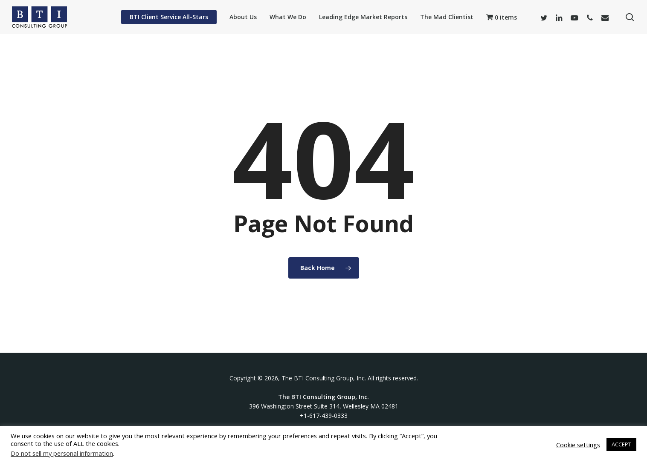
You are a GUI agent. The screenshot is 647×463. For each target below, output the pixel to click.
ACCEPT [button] (621, 444)
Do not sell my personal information (62, 453)
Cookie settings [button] (578, 445)
